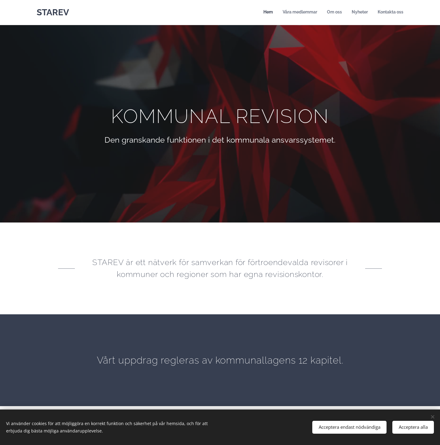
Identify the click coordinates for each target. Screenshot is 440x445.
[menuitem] (366, 12)
